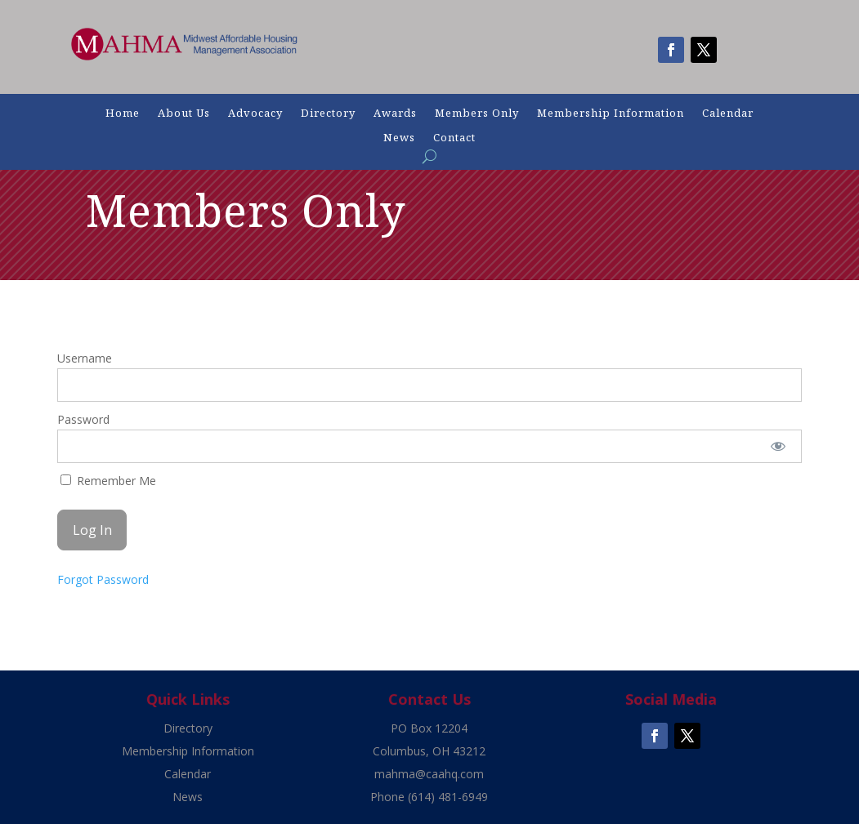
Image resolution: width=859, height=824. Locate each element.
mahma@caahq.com (429, 774)
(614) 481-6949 (448, 796)
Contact (454, 138)
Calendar (728, 113)
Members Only (477, 113)
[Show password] (778, 446)
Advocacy (255, 113)
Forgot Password (103, 579)
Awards (395, 113)
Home (122, 113)
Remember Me (108, 480)
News (399, 138)
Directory (328, 113)
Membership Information (610, 113)
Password (83, 419)
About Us (184, 113)
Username (84, 358)
